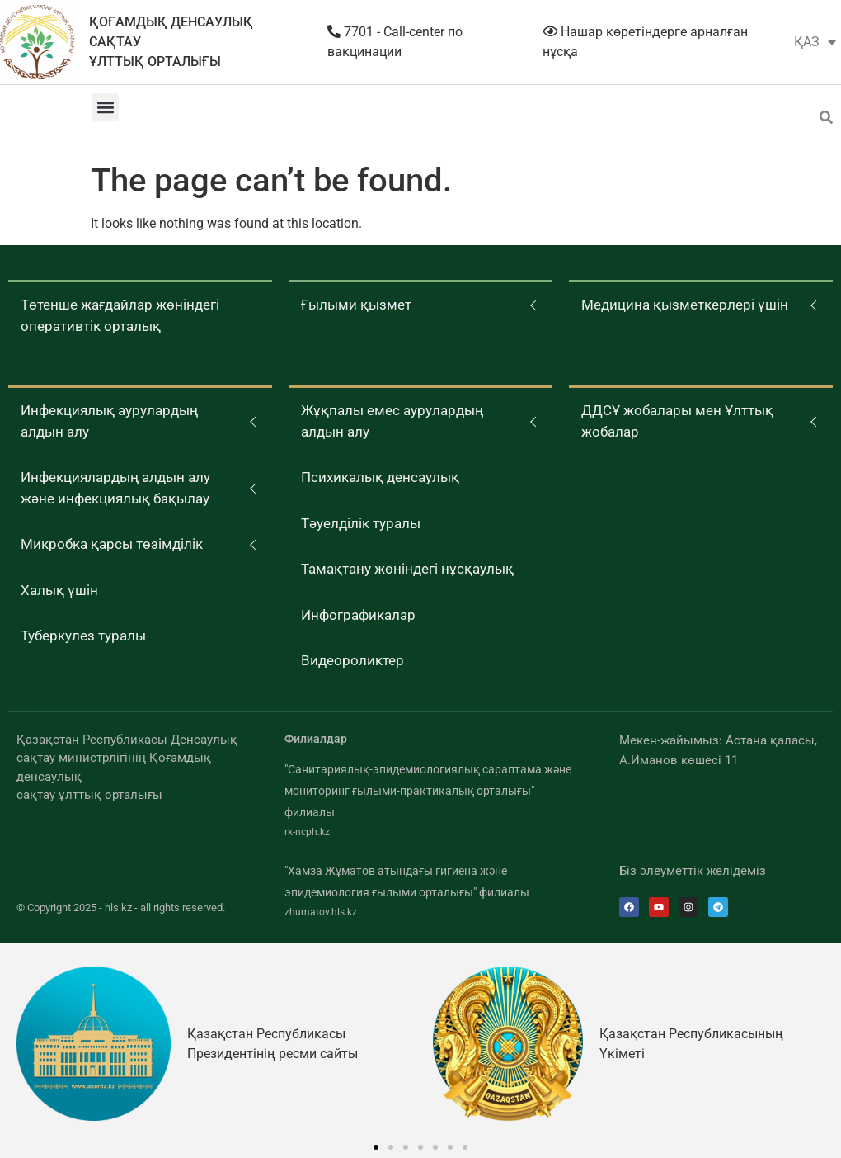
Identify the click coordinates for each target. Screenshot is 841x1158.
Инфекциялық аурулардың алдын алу (109, 421)
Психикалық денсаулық (380, 477)
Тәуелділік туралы (360, 523)
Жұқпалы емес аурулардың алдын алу (392, 421)
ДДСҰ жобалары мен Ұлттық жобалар (677, 421)
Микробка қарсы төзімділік (112, 544)
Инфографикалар (358, 615)
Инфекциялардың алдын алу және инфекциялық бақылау (115, 488)
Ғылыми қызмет (356, 304)
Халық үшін (59, 590)
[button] (105, 107)
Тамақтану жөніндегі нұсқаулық (407, 568)
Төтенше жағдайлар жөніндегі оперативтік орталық (120, 315)
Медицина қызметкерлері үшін (684, 304)
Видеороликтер (352, 660)
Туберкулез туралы (83, 635)
